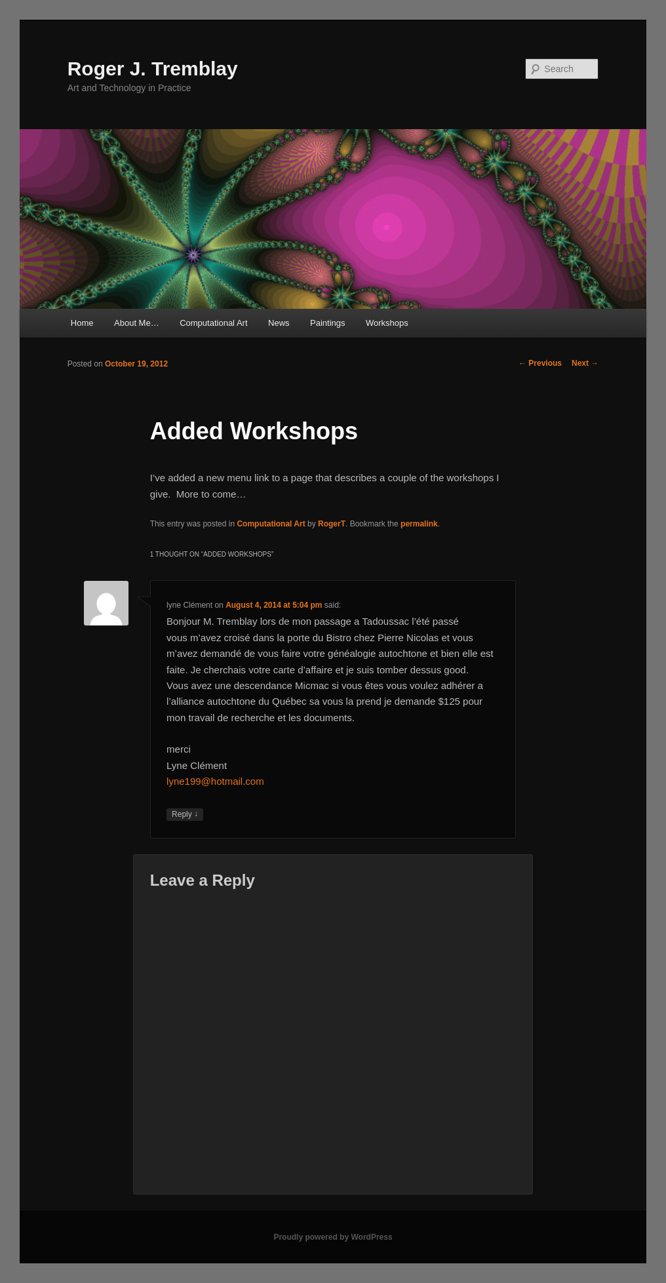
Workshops (387, 323)
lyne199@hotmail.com (215, 781)
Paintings (327, 323)
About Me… (136, 323)
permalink (419, 523)
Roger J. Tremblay (153, 68)
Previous (540, 363)
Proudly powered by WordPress (332, 1237)
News (279, 323)
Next (585, 363)
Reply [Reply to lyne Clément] (185, 814)
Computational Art (213, 323)
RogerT (331, 523)
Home (82, 323)
